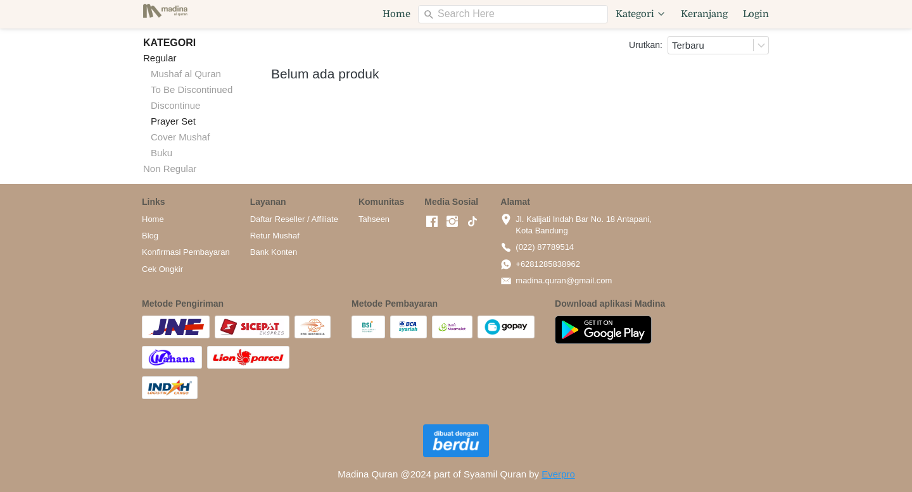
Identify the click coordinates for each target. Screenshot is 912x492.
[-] (432, 222)
